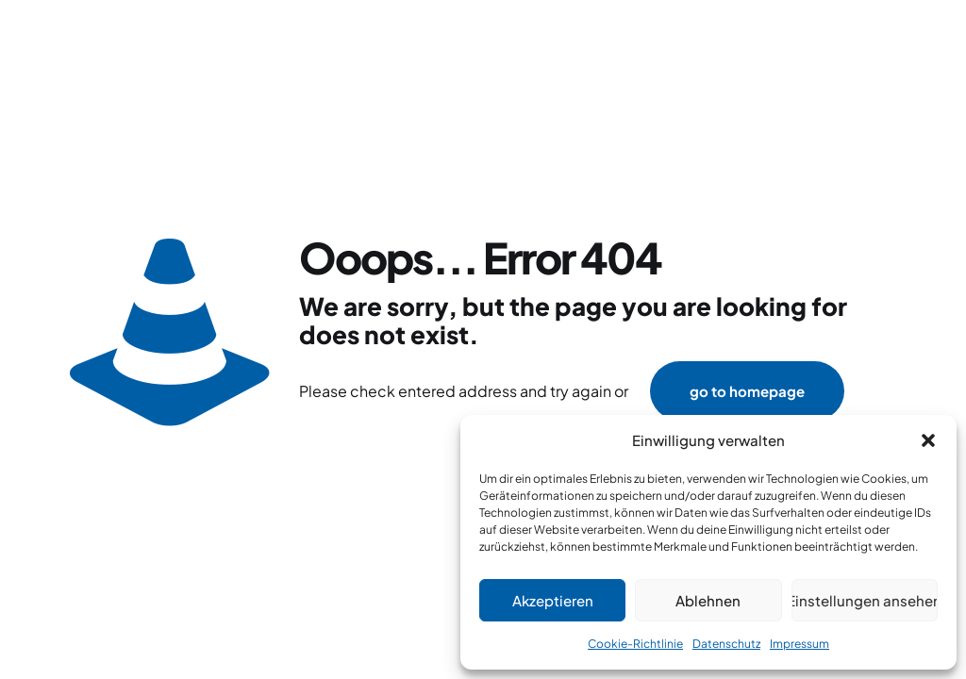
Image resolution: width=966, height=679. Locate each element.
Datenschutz (726, 644)
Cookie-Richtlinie (635, 644)
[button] (928, 440)
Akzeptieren (552, 600)
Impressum (799, 644)
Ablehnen (708, 600)
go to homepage (747, 391)
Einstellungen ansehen (864, 600)
